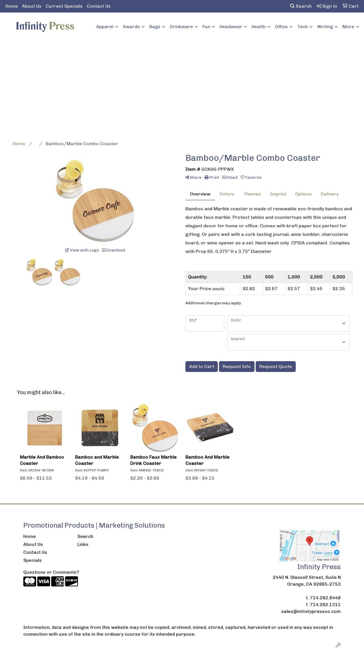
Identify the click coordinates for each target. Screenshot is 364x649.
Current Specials (64, 6)
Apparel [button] (104, 26)
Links (82, 544)
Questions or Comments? (51, 572)
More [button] (348, 26)
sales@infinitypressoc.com (311, 611)
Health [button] (259, 26)
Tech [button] (302, 26)
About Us (32, 6)
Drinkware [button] (181, 26)
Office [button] (281, 26)
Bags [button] (154, 26)
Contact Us (99, 6)
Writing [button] (325, 26)
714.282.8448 (325, 597)
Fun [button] (206, 26)
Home (11, 6)
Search (301, 6)
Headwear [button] (231, 26)
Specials (32, 560)
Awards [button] (131, 26)
